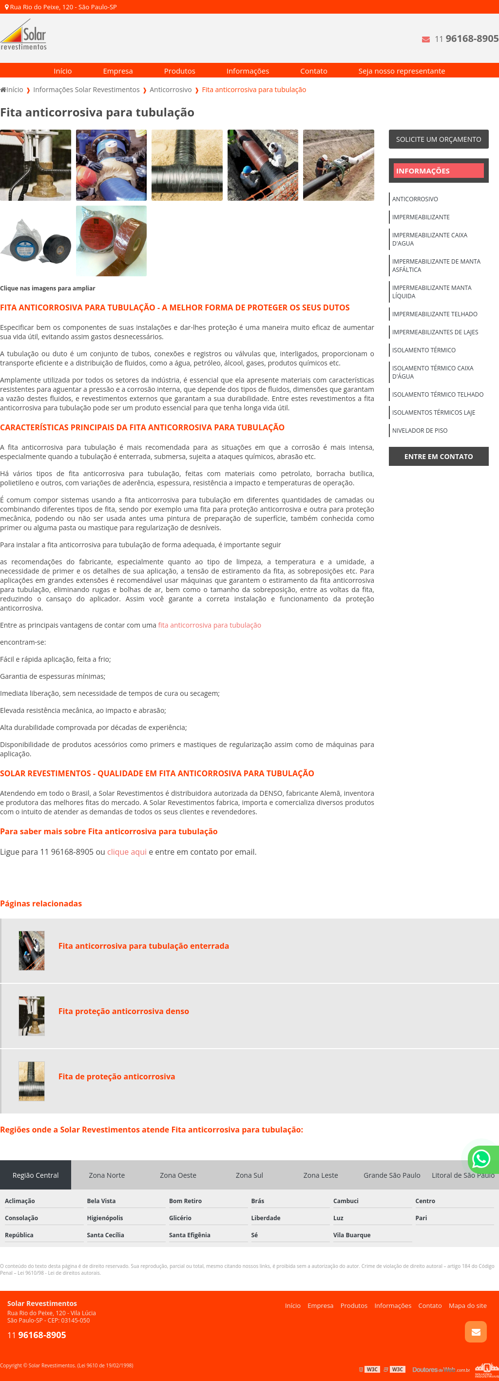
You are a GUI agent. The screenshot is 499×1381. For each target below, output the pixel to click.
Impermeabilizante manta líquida (432, 292)
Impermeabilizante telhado (435, 314)
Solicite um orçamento (438, 139)
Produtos (179, 71)
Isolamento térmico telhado (438, 394)
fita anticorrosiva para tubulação (210, 625)
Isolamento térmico (424, 350)
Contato (313, 71)
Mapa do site (468, 1305)
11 (467, 38)
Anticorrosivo (415, 199)
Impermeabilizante (421, 217)
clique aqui (127, 851)
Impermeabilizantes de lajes (435, 332)
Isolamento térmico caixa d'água (433, 372)
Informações (248, 71)
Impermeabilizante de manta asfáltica (436, 265)
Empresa (118, 71)
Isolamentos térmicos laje (433, 412)
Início (63, 71)
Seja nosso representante (402, 71)
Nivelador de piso (420, 430)
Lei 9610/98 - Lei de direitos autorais (59, 1272)
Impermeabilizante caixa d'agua (429, 239)
